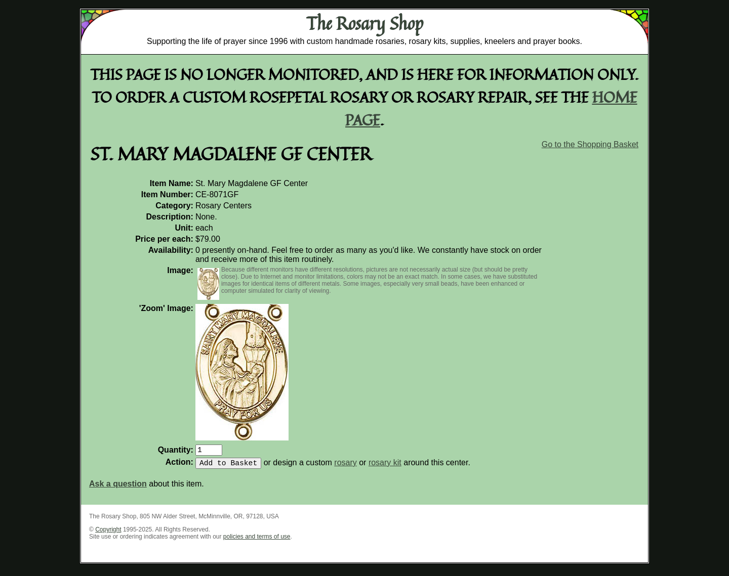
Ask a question (118, 487)
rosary (345, 466)
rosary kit (385, 466)
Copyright (108, 533)
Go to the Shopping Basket (590, 144)
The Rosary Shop (364, 23)
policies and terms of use (257, 540)
